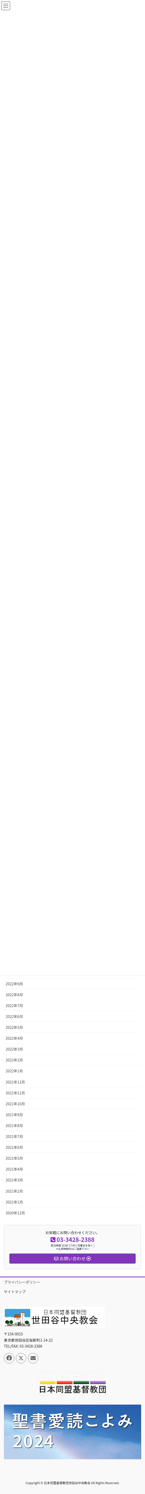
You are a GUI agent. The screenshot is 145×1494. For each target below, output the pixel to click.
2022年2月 (14, 1060)
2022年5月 (14, 1027)
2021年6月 (14, 1147)
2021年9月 (14, 1114)
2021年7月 (14, 1136)
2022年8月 (14, 994)
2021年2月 (14, 1191)
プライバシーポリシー (22, 1282)
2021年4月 (14, 1169)
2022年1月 (14, 1070)
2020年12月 (15, 1212)
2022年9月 (14, 983)
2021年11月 (15, 1092)
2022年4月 (14, 1038)
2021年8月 (14, 1125)
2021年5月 (14, 1158)
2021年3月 (14, 1180)
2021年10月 (15, 1103)
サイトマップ (15, 1291)
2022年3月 (14, 1049)
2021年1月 (14, 1202)
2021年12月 (15, 1082)
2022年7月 (14, 1005)
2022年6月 (14, 1016)
